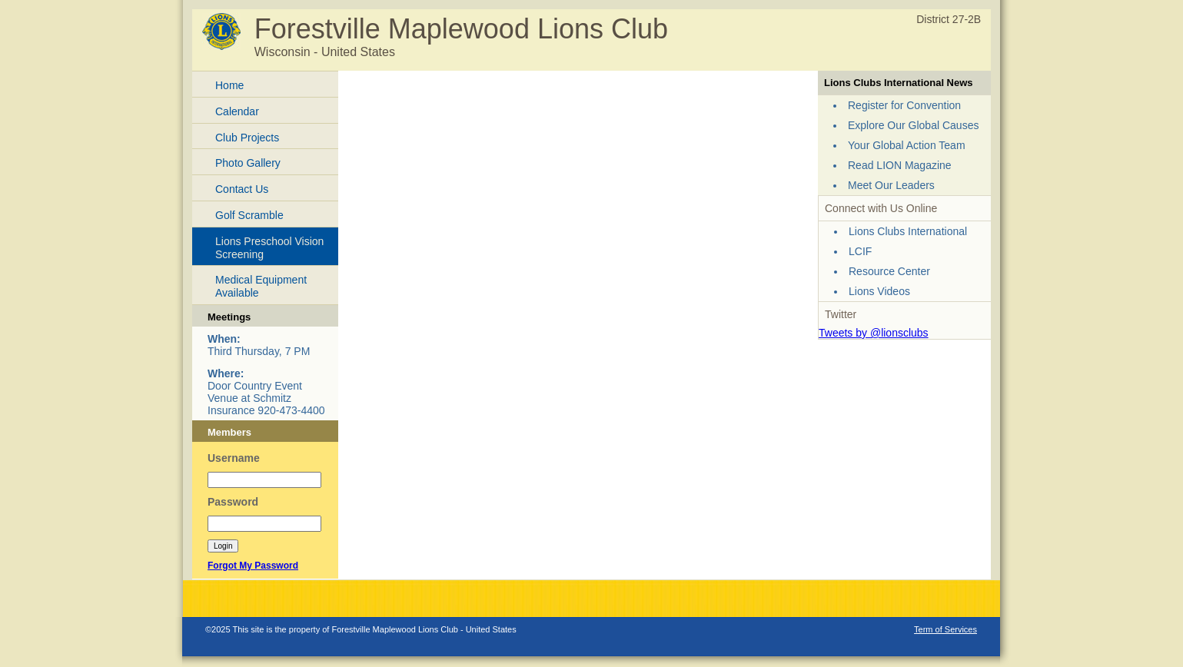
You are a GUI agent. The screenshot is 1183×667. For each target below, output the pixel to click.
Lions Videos (879, 291)
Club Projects (247, 137)
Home (229, 85)
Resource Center (889, 271)
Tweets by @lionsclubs (874, 333)
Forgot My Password (253, 565)
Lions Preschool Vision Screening (269, 247)
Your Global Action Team (906, 145)
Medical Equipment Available (261, 286)
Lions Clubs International (908, 231)
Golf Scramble (249, 215)
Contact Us (241, 189)
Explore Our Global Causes (913, 125)
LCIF (860, 251)
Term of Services (945, 629)
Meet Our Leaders (891, 185)
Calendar (237, 111)
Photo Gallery (248, 163)
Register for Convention (904, 105)
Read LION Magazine (900, 165)
